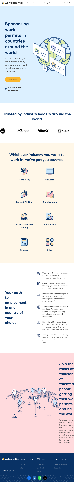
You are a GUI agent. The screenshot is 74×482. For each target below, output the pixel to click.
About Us (22, 464)
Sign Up (63, 3)
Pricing (46, 3)
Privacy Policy (58, 468)
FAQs (21, 468)
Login (68, 3)
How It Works (31, 3)
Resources (52, 3)
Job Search (39, 3)
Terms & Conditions (60, 464)
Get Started (13, 79)
